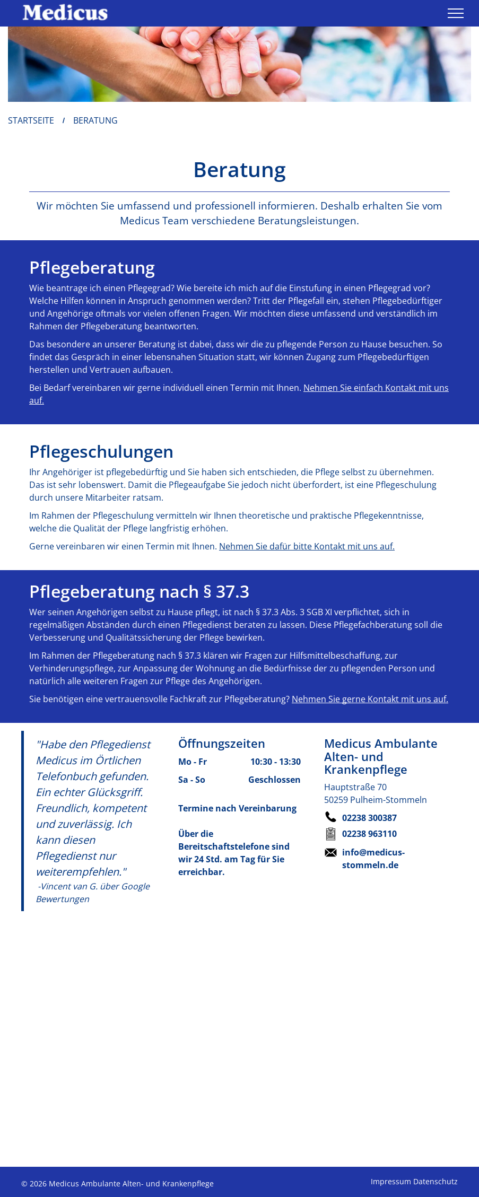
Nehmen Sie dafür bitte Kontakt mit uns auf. (307, 546)
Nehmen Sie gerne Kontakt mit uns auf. (370, 699)
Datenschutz (435, 1181)
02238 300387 (369, 818)
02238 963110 (369, 834)
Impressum (391, 1181)
